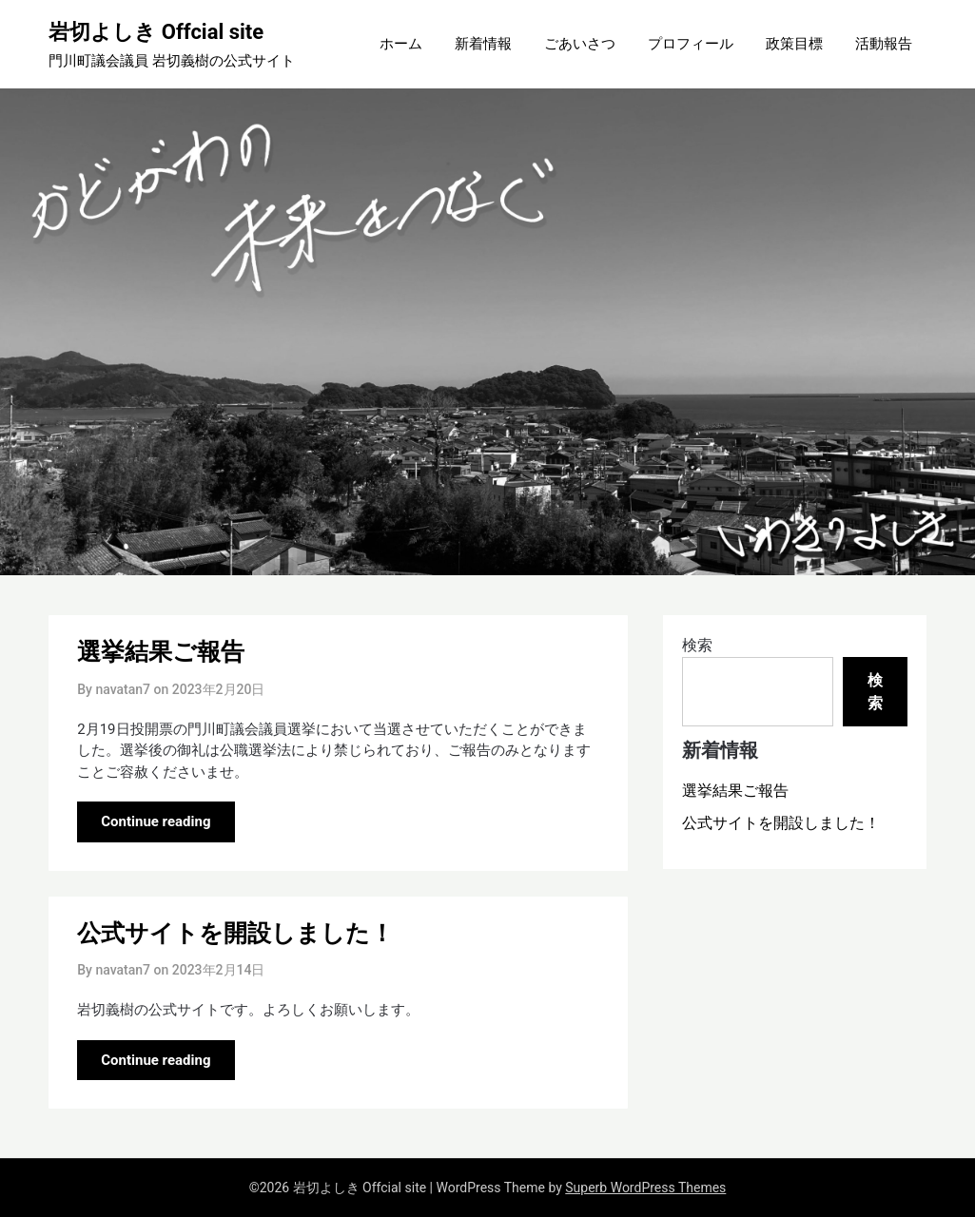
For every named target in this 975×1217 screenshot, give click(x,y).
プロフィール (690, 43)
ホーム (401, 43)
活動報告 (883, 43)
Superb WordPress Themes (645, 1187)
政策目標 (794, 43)
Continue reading (155, 821)
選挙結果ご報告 (160, 652)
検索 (697, 645)
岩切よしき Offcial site (156, 32)
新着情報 (483, 43)
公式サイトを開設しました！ (235, 933)
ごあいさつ (579, 43)
